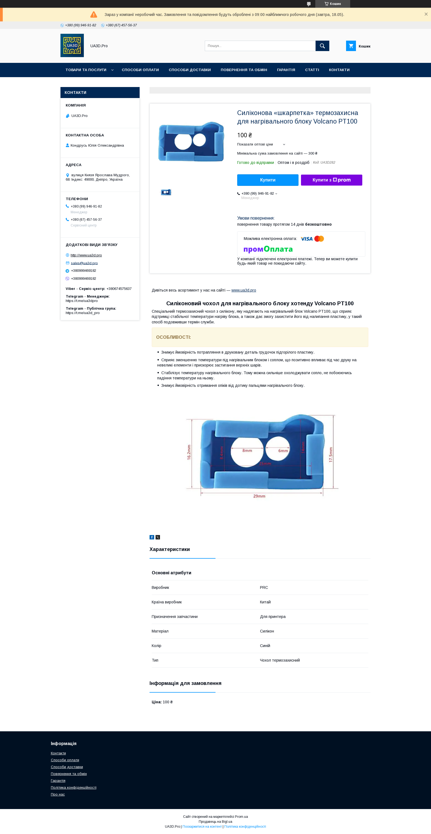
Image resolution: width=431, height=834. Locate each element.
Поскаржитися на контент (202, 827)
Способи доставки (190, 70)
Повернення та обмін (244, 70)
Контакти (339, 70)
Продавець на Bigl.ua (215, 822)
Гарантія (286, 70)
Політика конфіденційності (73, 787)
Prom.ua (241, 817)
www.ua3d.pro (243, 290)
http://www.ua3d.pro (86, 255)
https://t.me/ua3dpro (82, 301)
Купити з (331, 180)
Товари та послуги (85, 70)
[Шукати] (322, 46)
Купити (268, 180)
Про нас (74, 84)
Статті (312, 70)
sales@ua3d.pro (84, 263)
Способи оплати (140, 70)
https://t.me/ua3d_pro (83, 313)
